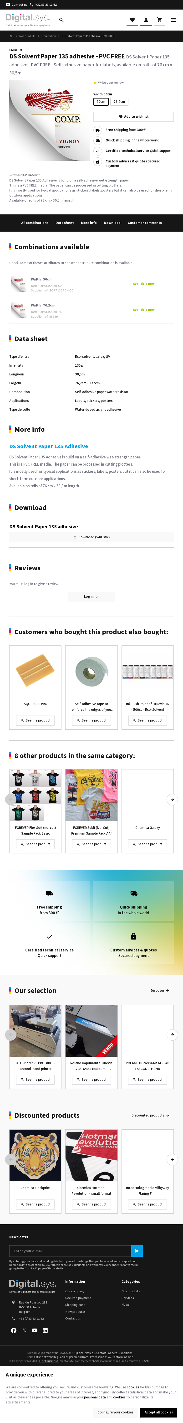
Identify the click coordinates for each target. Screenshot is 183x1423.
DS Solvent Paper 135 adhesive (43, 526)
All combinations (34, 222)
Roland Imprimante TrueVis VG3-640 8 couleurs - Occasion (91, 1066)
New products (75, 1311)
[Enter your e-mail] (76, 1251)
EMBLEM (15, 49)
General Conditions (120, 1353)
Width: (102, 94)
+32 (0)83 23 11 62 (31, 1318)
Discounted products (47, 1115)
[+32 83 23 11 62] (43, 5)
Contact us (73, 1318)
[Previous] (10, 799)
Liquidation (48, 36)
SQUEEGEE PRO (35, 703)
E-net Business (48, 1361)
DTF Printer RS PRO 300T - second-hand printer (35, 1066)
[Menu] (173, 20)
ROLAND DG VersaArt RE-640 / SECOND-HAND (147, 1066)
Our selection (35, 990)
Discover (157, 990)
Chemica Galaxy (147, 827)
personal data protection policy (29, 1265)
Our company (74, 1291)
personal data (95, 1397)
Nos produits (27, 36)
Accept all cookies (159, 1412)
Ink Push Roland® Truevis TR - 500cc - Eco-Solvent (147, 706)
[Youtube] (34, 1330)
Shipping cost (75, 1305)
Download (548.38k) (91, 537)
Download (112, 222)
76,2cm (119, 101)
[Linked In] (45, 1330)
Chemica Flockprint (35, 1187)
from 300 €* (126, 130)
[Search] (61, 20)
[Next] (172, 799)
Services (128, 1298)
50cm (101, 101)
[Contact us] (16, 5)
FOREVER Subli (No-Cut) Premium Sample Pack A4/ (91, 830)
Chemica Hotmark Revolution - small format (91, 1190)
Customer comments (145, 222)
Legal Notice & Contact (91, 1353)
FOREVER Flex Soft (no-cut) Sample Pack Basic (35, 830)
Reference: (15, 175)
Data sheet (65, 222)
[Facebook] (13, 1330)
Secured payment (78, 1298)
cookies (133, 1387)
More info (89, 222)
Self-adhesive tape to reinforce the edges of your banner (91, 707)
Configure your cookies (115, 1412)
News (125, 1304)
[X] (24, 1330)
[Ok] (137, 1251)
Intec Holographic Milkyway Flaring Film (147, 1190)
